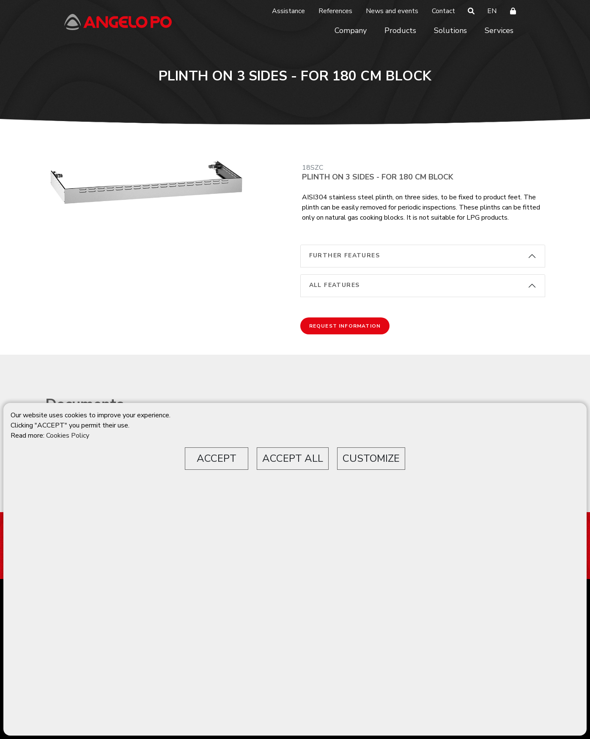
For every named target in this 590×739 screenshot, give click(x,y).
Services (499, 30)
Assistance (288, 11)
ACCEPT (216, 458)
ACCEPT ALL (292, 458)
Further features (344, 255)
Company (351, 30)
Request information (345, 326)
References (335, 11)
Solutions (450, 30)
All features (334, 285)
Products (400, 30)
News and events (392, 11)
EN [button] (492, 11)
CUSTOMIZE (371, 458)
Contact (443, 11)
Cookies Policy (67, 435)
